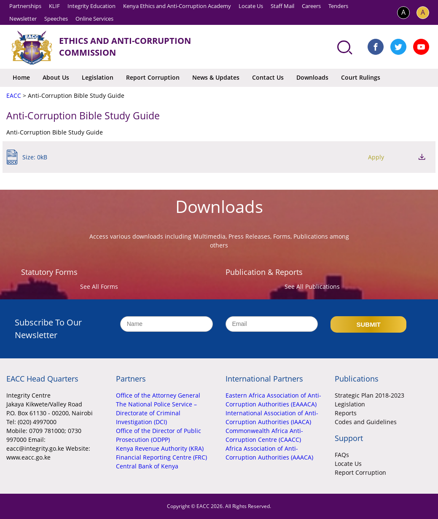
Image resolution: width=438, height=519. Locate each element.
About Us (56, 77)
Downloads (312, 77)
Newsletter (23, 18)
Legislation (97, 77)
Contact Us (268, 77)
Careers (311, 6)
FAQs (342, 455)
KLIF (54, 6)
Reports (346, 413)
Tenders (338, 6)
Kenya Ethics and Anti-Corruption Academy (177, 6)
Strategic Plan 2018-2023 (369, 395)
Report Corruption (153, 77)
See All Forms (99, 286)
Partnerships (25, 6)
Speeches (56, 18)
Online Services (94, 18)
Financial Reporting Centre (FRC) (161, 457)
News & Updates (215, 77)
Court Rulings (360, 77)
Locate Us (251, 6)
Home (21, 77)
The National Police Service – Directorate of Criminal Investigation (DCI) (156, 413)
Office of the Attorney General (158, 395)
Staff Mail (282, 6)
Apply (376, 157)
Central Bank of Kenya (147, 466)
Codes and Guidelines (366, 422)
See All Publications (312, 286)
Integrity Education (91, 6)
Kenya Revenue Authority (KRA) (160, 448)
